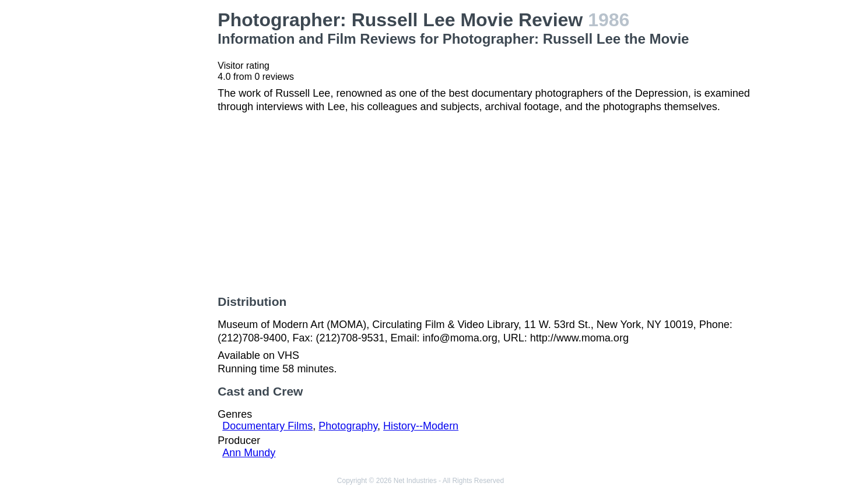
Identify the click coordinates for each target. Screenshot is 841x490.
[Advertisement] (146, 184)
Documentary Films (267, 426)
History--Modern (420, 426)
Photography (347, 426)
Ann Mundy (248, 453)
